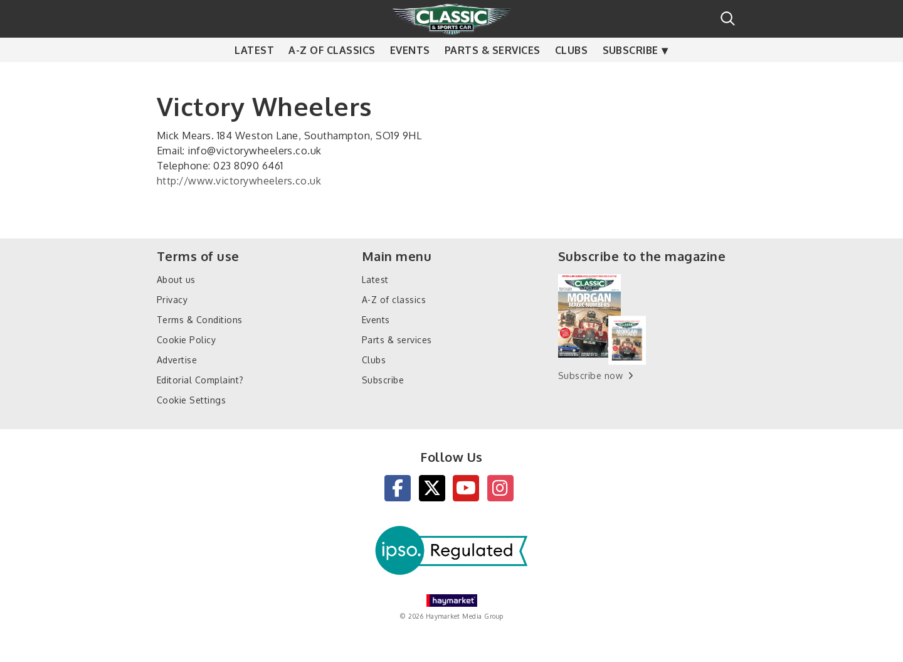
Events (410, 75)
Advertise (177, 360)
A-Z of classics (331, 75)
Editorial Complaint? (200, 380)
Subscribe (630, 75)
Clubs (571, 75)
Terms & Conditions (200, 319)
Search (728, 18)
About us (176, 279)
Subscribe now (590, 375)
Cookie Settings (191, 400)
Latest (254, 75)
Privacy (172, 299)
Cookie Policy (186, 339)
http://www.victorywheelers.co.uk (239, 180)
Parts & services (493, 75)
